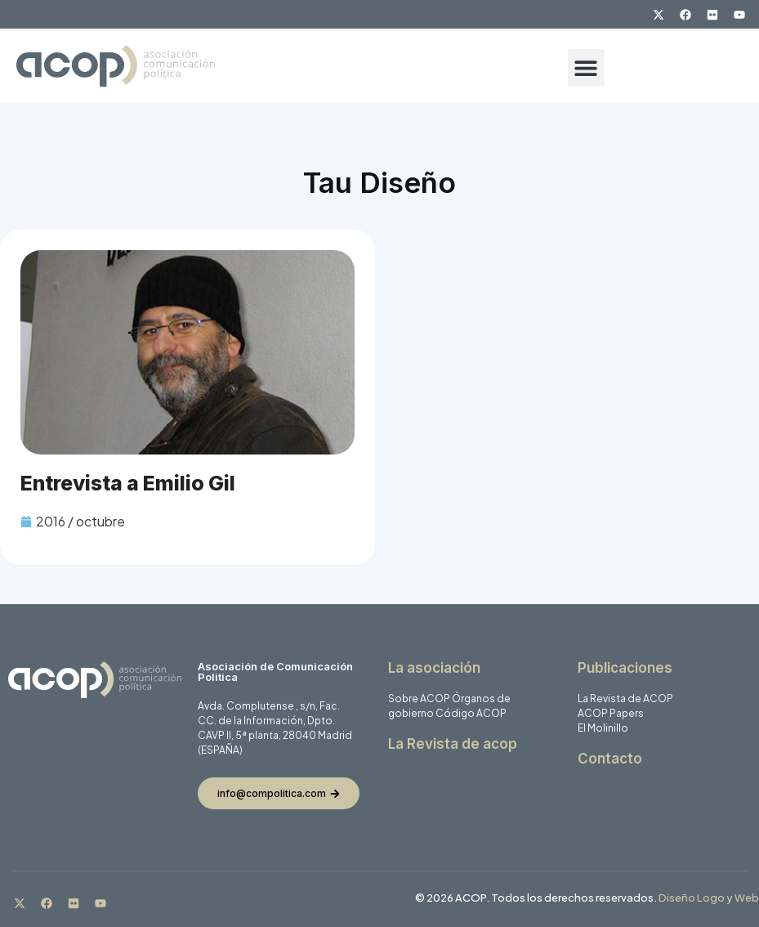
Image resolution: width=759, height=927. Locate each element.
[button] (586, 67)
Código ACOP (471, 713)
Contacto (610, 758)
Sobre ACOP (419, 698)
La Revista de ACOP (625, 698)
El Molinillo (603, 728)
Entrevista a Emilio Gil (127, 483)
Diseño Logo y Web (709, 897)
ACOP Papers (611, 713)
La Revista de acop (452, 744)
